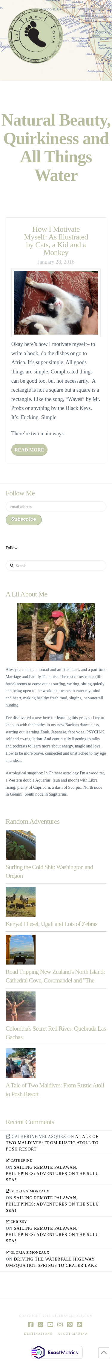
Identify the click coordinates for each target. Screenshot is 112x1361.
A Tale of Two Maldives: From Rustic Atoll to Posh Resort (52, 1142)
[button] (99, 14)
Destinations (38, 1333)
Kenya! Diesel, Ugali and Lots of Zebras (51, 923)
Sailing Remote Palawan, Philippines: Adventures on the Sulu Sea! (52, 1173)
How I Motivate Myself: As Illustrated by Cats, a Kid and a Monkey (56, 241)
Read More (29, 449)
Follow (12, 548)
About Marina (73, 1333)
